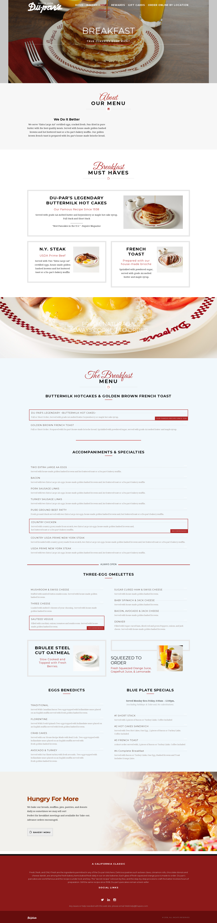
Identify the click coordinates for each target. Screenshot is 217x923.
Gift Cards (136, 5)
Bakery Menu (40, 832)
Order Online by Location (168, 5)
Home (79, 5)
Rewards (118, 5)
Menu (104, 5)
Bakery (91, 5)
